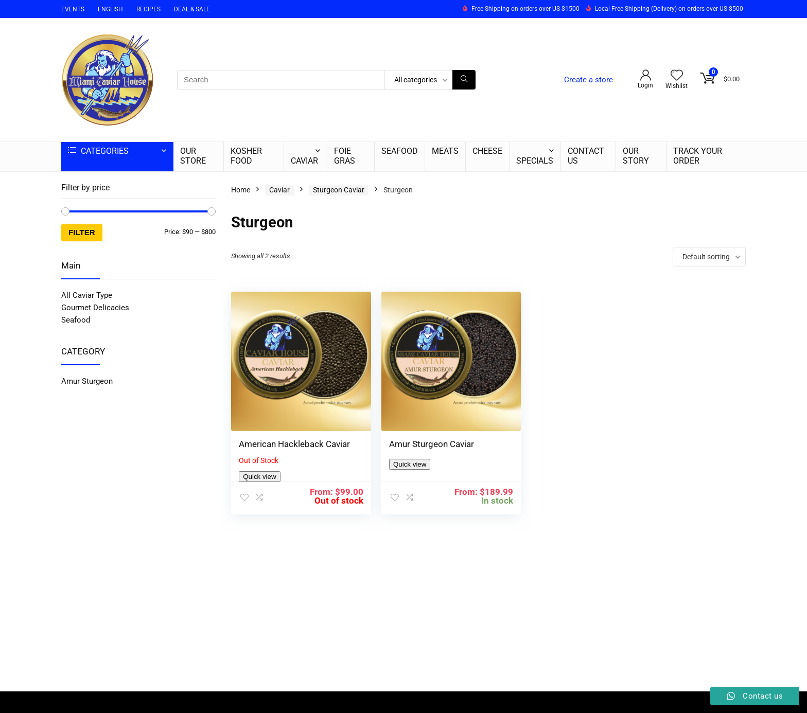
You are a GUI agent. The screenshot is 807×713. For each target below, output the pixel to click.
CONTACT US (586, 156)
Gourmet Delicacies (95, 307)
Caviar (279, 190)
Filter (81, 232)
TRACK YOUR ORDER (697, 156)
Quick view (259, 468)
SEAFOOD (399, 151)
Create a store (588, 79)
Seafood (75, 320)
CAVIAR (304, 161)
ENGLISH (110, 9)
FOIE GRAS (344, 156)
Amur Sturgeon (87, 381)
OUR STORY (636, 156)
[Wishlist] (677, 76)
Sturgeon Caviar (338, 190)
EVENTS (72, 9)
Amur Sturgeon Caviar (412, 425)
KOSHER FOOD (246, 156)
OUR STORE (193, 156)
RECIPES (148, 9)
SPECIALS (534, 161)
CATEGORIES (98, 151)
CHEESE (487, 151)
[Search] (464, 80)
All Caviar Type (86, 295)
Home (240, 190)
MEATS (445, 151)
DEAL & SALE (192, 9)
